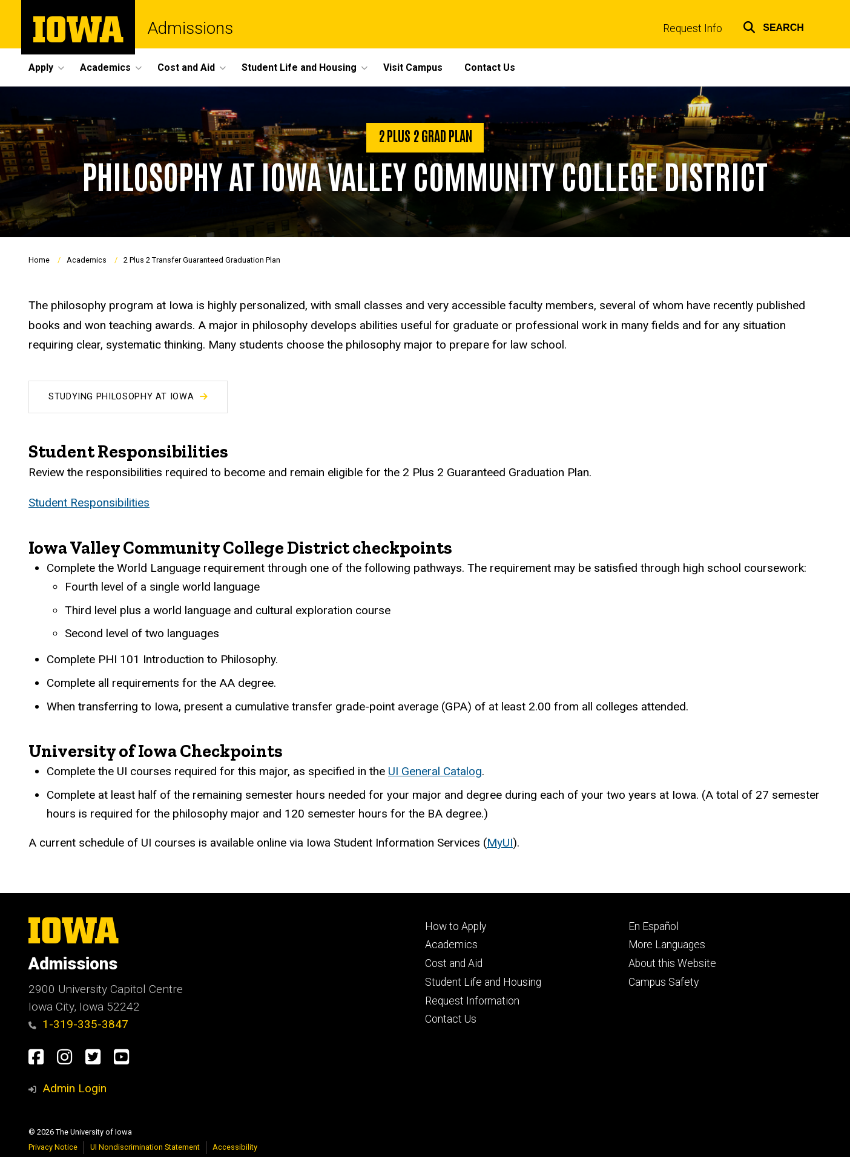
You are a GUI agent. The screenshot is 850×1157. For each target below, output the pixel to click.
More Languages (666, 945)
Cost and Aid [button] (186, 67)
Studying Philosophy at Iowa (128, 397)
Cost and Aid (454, 963)
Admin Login (74, 1088)
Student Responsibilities (89, 503)
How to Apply (455, 926)
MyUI (500, 843)
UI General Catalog (435, 771)
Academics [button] (105, 67)
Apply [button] (40, 67)
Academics (87, 260)
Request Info (692, 28)
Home (39, 260)
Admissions (190, 28)
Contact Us (489, 67)
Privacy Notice (52, 1147)
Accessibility (234, 1147)
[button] (773, 25)
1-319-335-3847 (78, 1024)
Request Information (472, 1001)
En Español (653, 926)
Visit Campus (413, 67)
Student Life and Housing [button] (299, 67)
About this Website (672, 963)
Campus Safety (663, 982)
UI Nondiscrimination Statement (145, 1147)
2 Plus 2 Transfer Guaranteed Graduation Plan (202, 260)
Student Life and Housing (483, 982)
